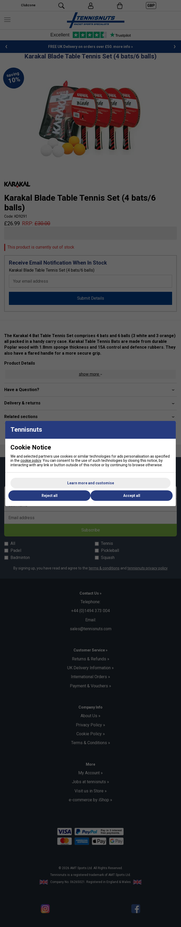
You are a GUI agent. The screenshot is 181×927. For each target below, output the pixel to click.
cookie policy (30, 460)
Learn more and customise (90, 483)
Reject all (50, 495)
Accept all (131, 495)
